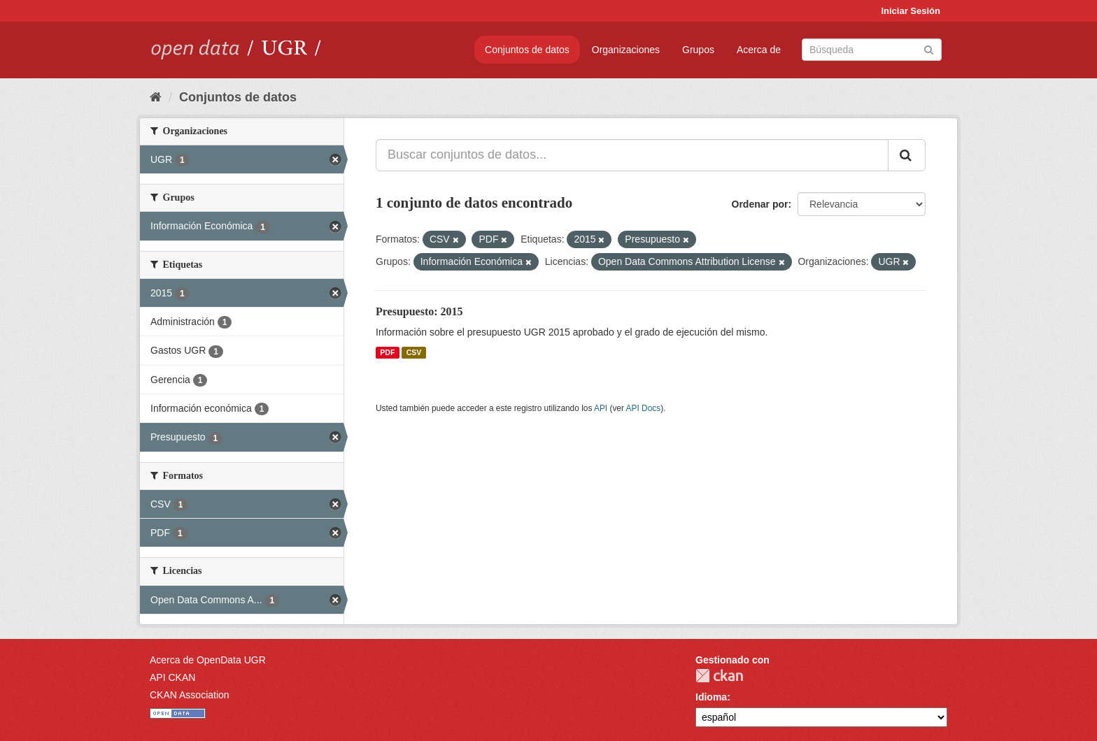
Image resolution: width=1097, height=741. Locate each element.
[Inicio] (156, 97)
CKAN (719, 675)
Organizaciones (626, 49)
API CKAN (172, 677)
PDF (387, 352)
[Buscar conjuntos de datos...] (632, 155)
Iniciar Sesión (910, 11)
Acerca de (759, 49)
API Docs (643, 408)
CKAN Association (189, 694)
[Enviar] (929, 49)
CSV (414, 352)
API (600, 408)
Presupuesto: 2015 (419, 311)
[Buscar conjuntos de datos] (872, 49)
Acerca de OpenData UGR (208, 660)
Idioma (711, 697)
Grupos (698, 49)
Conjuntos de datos (527, 49)
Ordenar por (760, 204)
